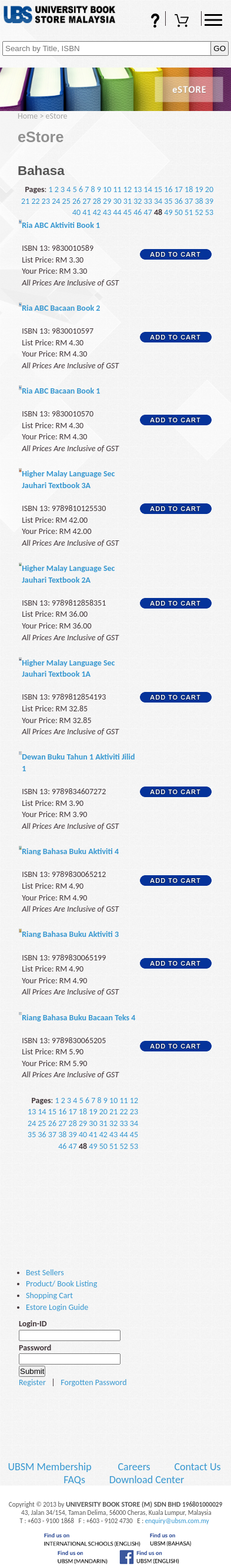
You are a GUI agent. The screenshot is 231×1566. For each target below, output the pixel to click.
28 (97, 201)
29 (107, 201)
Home (28, 116)
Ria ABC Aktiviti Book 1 (61, 225)
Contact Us (198, 1466)
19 (199, 189)
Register (32, 1382)
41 (86, 212)
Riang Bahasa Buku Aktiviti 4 (70, 851)
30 (117, 201)
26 (76, 201)
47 (148, 212)
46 (137, 212)
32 (137, 201)
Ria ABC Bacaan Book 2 (61, 308)
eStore (57, 116)
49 (168, 212)
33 (148, 201)
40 (76, 212)
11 (117, 189)
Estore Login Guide (57, 1307)
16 (168, 189)
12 (127, 189)
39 (209, 201)
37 (189, 201)
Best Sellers (45, 1273)
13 (137, 189)
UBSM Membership (50, 1466)
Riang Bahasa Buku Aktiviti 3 (70, 934)
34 (158, 201)
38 (199, 201)
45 (127, 212)
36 (179, 201)
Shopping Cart (183, 22)
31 (127, 201)
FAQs (147, 22)
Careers (134, 1466)
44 (117, 212)
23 (46, 201)
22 (35, 201)
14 (148, 189)
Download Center (147, 1479)
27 (86, 201)
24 (56, 201)
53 (209, 212)
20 (209, 189)
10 (107, 189)
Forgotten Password (93, 1382)
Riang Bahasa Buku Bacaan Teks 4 (78, 1018)
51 (189, 212)
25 (66, 201)
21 (25, 201)
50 (179, 212)
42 (97, 212)
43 (107, 212)
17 (179, 189)
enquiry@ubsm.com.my (177, 1521)
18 (189, 189)
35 (168, 201)
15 (158, 189)
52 (199, 212)
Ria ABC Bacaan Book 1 (61, 391)
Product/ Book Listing (61, 1284)
